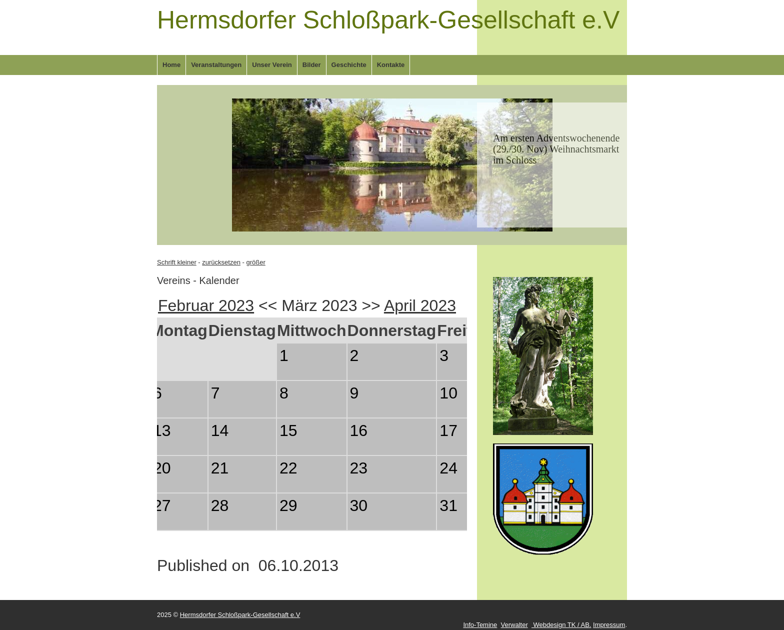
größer (255, 262)
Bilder (311, 64)
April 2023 (420, 305)
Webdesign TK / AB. (561, 624)
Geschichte (349, 64)
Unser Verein (272, 64)
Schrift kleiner (176, 262)
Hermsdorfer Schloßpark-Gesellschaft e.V (388, 20)
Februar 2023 (206, 305)
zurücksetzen (221, 262)
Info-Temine (480, 624)
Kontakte (391, 64)
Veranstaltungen (216, 64)
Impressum (609, 624)
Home (171, 64)
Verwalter (514, 624)
